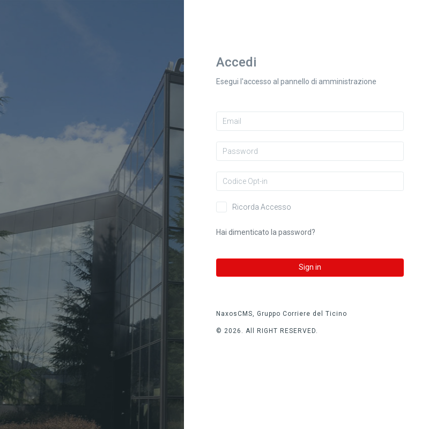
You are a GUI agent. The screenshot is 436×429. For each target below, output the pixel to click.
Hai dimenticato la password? (265, 232)
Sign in (310, 267)
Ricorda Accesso (261, 207)
